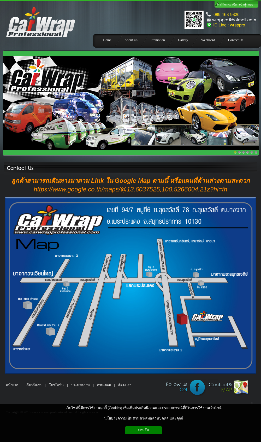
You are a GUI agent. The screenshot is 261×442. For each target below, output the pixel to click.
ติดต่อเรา (124, 385)
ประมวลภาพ (80, 385)
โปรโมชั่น (56, 385)
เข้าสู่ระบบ (246, 4)
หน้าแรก (10, 385)
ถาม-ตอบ (104, 385)
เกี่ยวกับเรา (33, 385)
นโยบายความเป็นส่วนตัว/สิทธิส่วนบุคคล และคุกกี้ (143, 418)
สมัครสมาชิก (228, 4)
